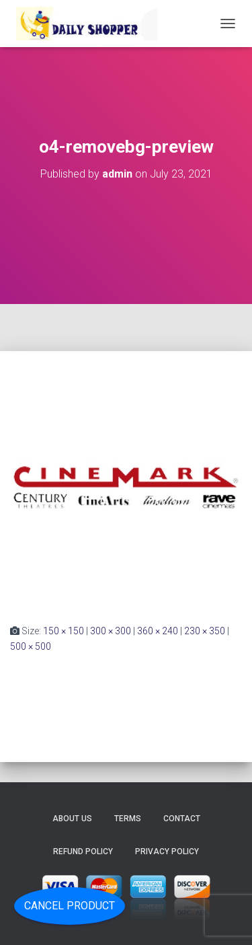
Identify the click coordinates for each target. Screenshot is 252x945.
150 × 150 (63, 631)
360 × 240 (157, 631)
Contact (181, 818)
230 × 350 (204, 631)
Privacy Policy (167, 851)
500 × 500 (30, 646)
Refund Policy (83, 851)
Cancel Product (69, 905)
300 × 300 (110, 631)
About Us (72, 818)
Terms (127, 818)
